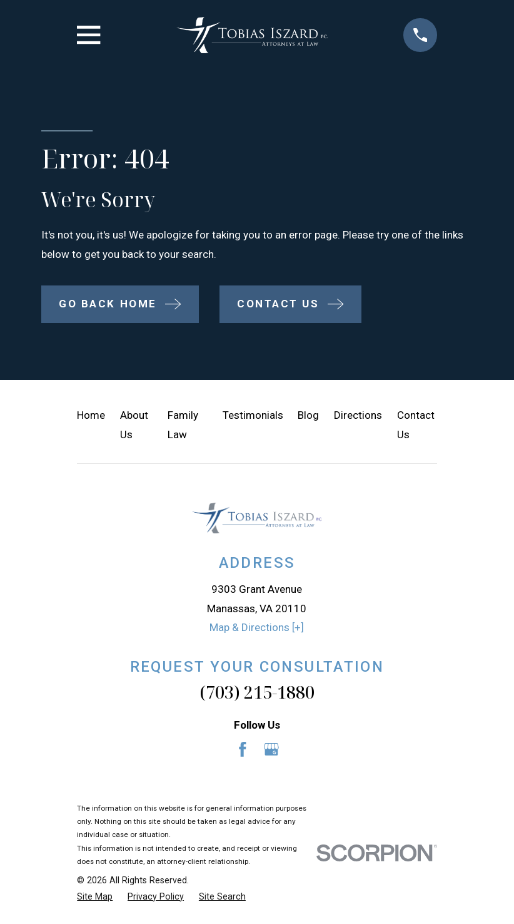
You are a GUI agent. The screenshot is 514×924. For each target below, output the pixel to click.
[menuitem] (95, 897)
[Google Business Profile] (271, 749)
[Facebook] (242, 749)
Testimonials (253, 415)
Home (91, 415)
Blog (308, 415)
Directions (358, 415)
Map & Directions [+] (256, 627)
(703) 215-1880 (257, 692)
